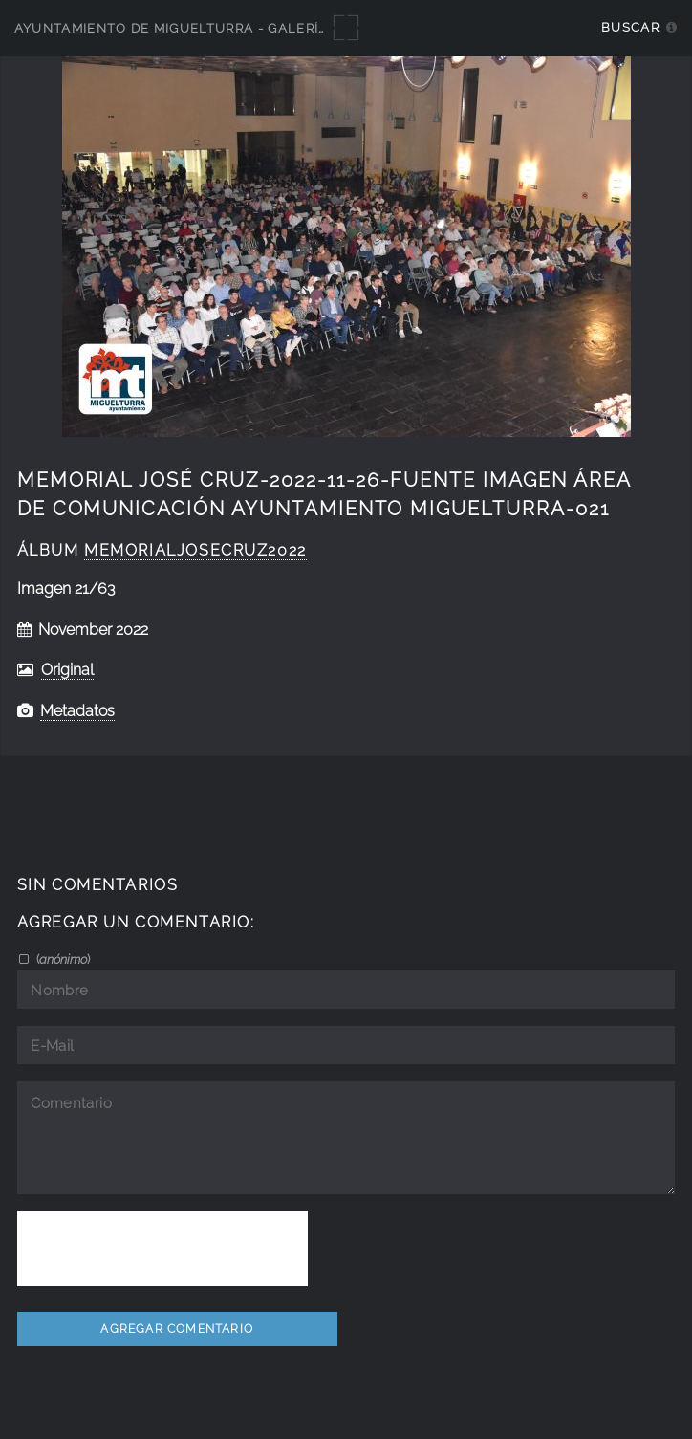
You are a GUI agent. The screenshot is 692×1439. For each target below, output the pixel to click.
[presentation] (162, 1248)
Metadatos (77, 711)
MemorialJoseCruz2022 (195, 550)
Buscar (630, 27)
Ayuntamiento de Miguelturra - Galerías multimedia (221, 28)
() (61, 959)
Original (67, 670)
